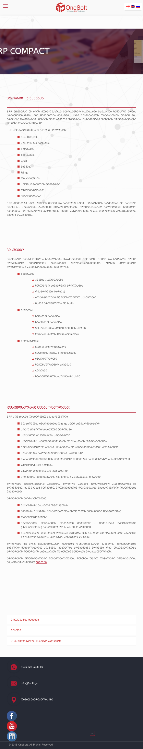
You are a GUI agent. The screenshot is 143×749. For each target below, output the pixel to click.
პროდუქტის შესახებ (25, 619)
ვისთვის (17, 630)
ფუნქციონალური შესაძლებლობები (36, 640)
